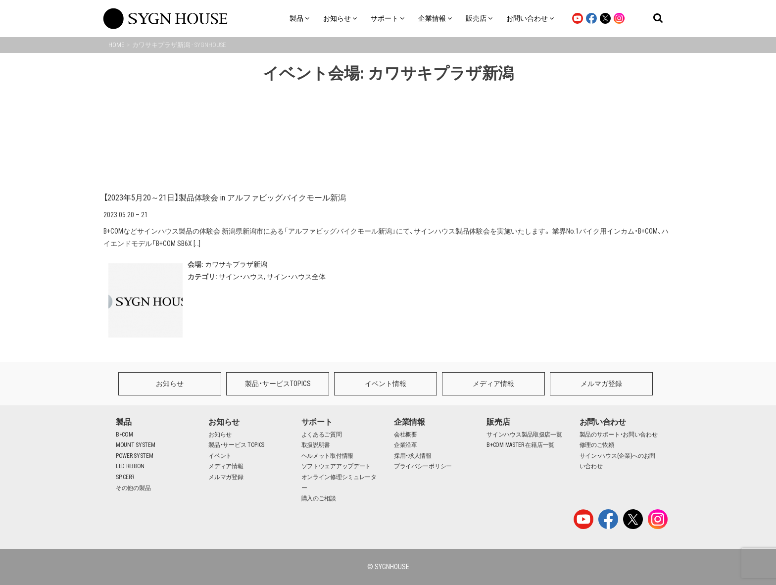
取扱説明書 (316, 444)
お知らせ (170, 384)
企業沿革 (405, 444)
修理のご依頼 (597, 444)
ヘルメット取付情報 (327, 455)
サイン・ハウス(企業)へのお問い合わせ (618, 461)
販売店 (498, 422)
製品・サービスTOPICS (278, 384)
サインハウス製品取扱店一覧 (524, 434)
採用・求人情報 (413, 455)
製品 (123, 422)
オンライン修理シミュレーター (339, 482)
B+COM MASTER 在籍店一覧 (520, 444)
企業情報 (409, 422)
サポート (317, 422)
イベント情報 (385, 384)
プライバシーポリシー (423, 466)
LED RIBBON (130, 466)
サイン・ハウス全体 (296, 277)
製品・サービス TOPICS (236, 444)
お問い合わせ (603, 422)
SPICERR (125, 477)
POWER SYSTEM (134, 455)
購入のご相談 (318, 498)
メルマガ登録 (601, 384)
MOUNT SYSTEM (135, 444)
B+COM (124, 434)
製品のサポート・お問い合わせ (619, 434)
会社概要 (405, 434)
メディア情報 (493, 384)
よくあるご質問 (321, 434)
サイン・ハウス (241, 277)
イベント (220, 455)
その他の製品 (133, 488)
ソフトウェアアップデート (336, 466)
